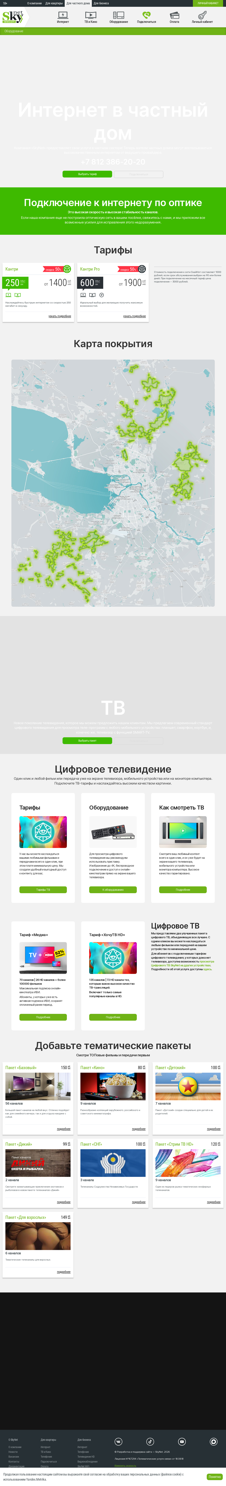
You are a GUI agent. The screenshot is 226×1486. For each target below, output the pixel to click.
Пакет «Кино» (92, 1067)
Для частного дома (78, 3)
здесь (207, 969)
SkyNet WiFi (83, 1466)
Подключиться (138, 174)
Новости (12, 1451)
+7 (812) (165, 3)
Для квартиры (54, 3)
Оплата (45, 1466)
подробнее (64, 1129)
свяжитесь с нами (157, 218)
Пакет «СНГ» (91, 1144)
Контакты (13, 1461)
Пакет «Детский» (170, 1067)
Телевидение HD (86, 1456)
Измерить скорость (125, 1465)
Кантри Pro (90, 269)
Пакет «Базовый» (20, 1067)
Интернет (46, 1447)
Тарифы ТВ (43, 889)
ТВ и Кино (46, 1451)
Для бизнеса (101, 3)
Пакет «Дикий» (18, 1144)
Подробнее (183, 889)
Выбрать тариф (87, 174)
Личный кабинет (208, 3)
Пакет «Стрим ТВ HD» (174, 1144)
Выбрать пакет (87, 740)
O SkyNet (13, 1439)
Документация (16, 1466)
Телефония (46, 1456)
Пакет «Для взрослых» (25, 1217)
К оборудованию (113, 889)
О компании (34, 3)
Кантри (11, 269)
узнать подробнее (60, 316)
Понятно (215, 1477)
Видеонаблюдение (87, 1461)
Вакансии (13, 1456)
